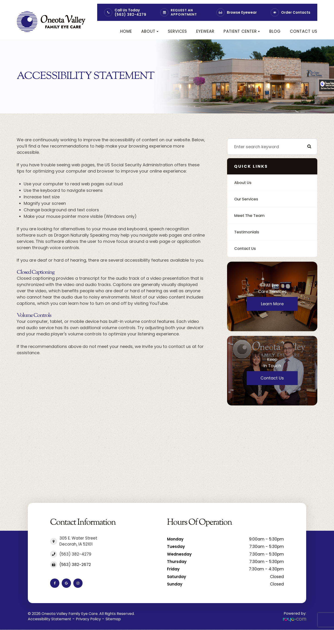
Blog (275, 31)
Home (126, 31)
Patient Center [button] (242, 31)
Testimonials (247, 232)
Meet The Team (250, 216)
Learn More (272, 304)
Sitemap (113, 619)
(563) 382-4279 (130, 14)
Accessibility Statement (49, 619)
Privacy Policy (88, 619)
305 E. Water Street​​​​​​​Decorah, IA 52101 (78, 541)
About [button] (149, 31)
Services (177, 31)
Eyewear (205, 31)
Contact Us (303, 31)
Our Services (247, 199)
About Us (243, 183)
